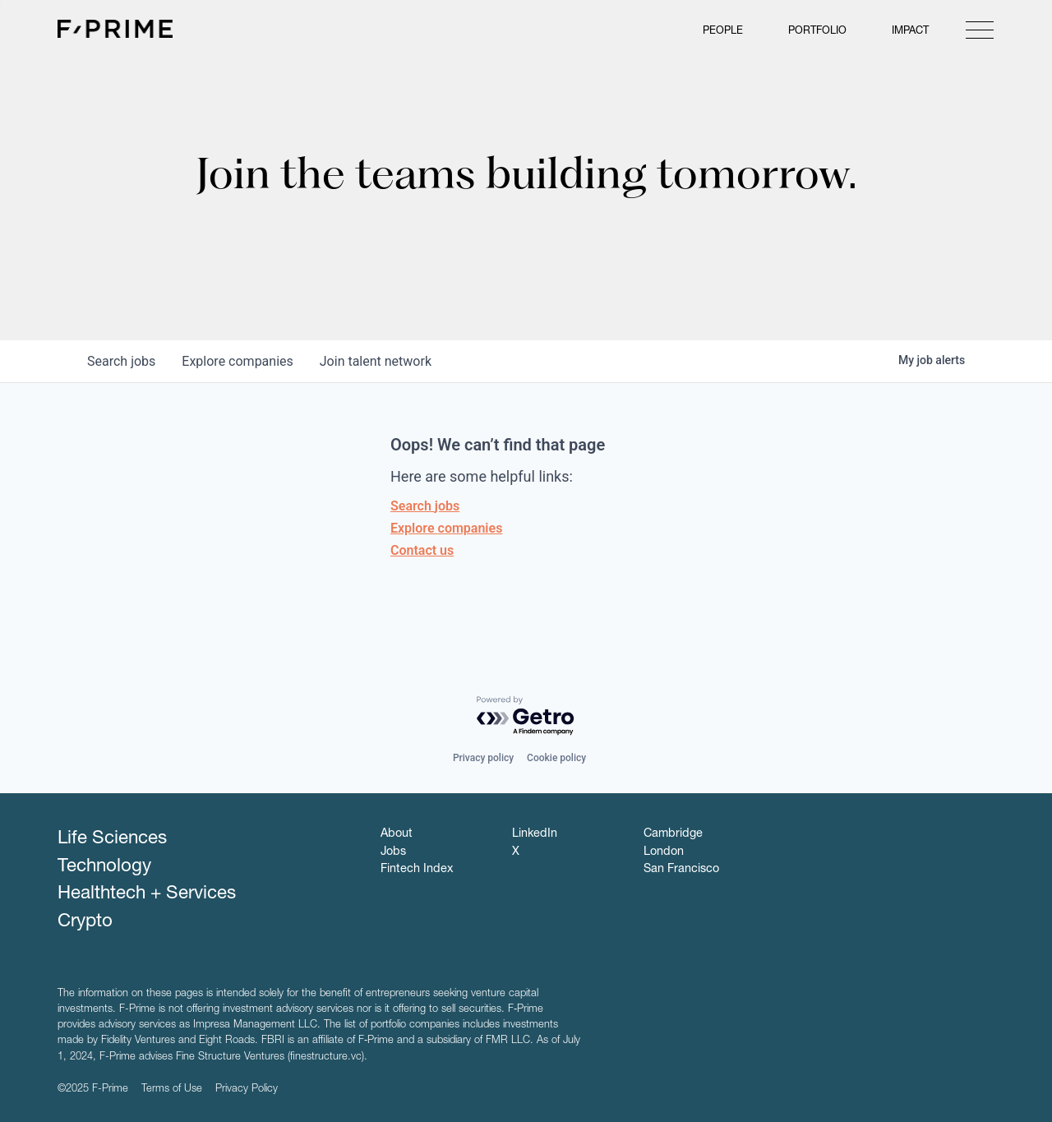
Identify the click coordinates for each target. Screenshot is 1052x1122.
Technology (104, 867)
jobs (121, 361)
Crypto (85, 922)
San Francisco (681, 869)
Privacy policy (483, 758)
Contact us (422, 550)
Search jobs (424, 506)
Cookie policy (556, 758)
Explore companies (446, 528)
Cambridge (673, 834)
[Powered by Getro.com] (526, 716)
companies (237, 361)
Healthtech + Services (147, 894)
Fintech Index (417, 869)
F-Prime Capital (115, 29)
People (723, 31)
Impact (910, 31)
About (397, 834)
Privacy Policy (246, 1089)
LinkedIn (534, 834)
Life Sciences (112, 839)
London (664, 852)
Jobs (393, 852)
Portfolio (817, 31)
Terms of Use (171, 1089)
